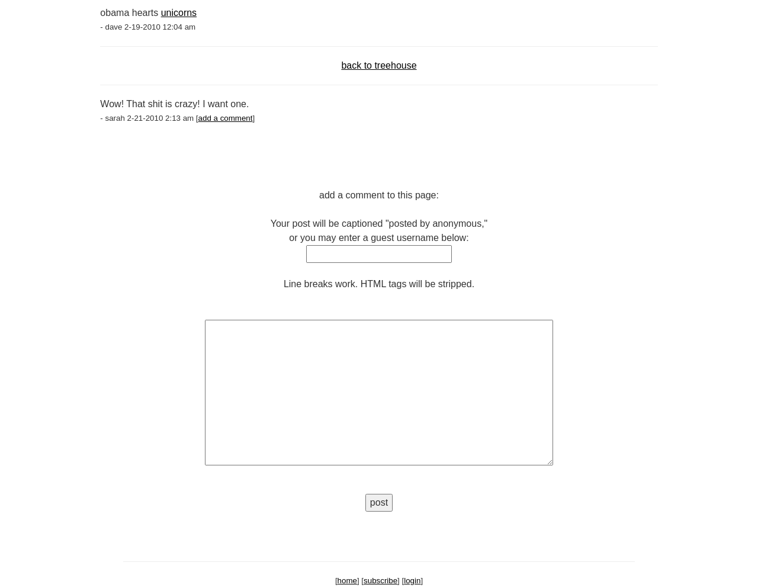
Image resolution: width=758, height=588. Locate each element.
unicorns (179, 13)
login (412, 580)
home (347, 580)
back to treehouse (378, 65)
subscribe (380, 580)
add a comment (225, 118)
